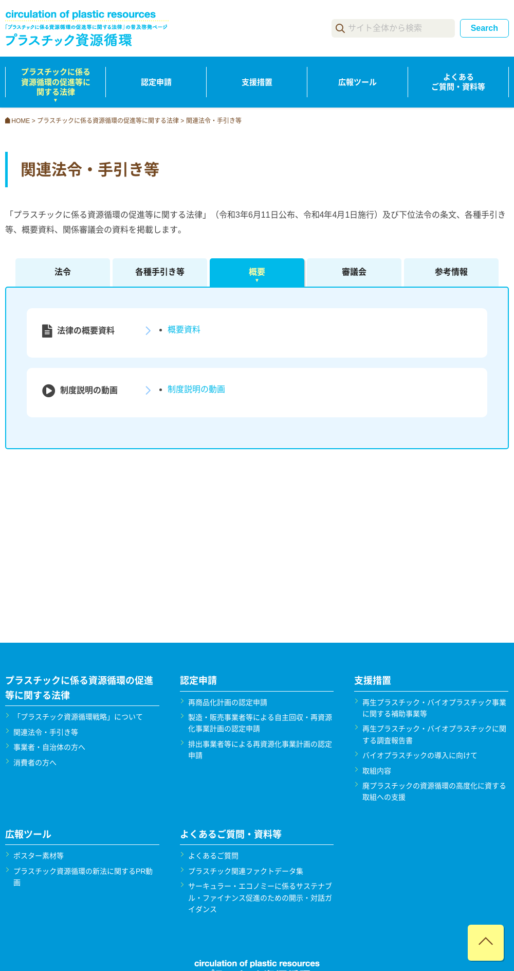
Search (484, 28)
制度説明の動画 (196, 389)
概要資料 (184, 329)
